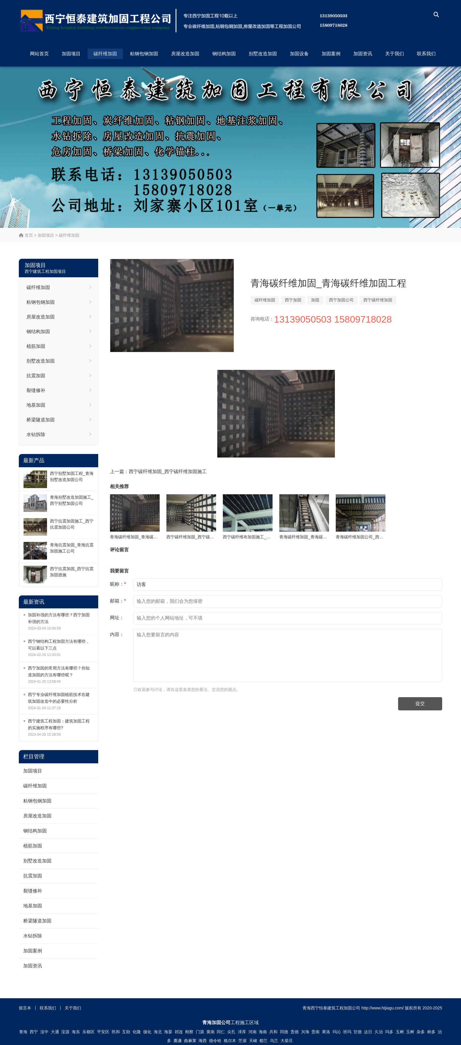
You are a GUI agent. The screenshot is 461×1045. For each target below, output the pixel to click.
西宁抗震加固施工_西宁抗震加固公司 (71, 524)
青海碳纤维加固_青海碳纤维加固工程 (144, 537)
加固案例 (331, 53)
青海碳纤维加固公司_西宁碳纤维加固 (370, 537)
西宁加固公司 (341, 300)
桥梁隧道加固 (40, 419)
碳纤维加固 (105, 53)
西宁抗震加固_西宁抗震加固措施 (71, 571)
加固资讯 (362, 53)
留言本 (25, 1008)
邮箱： (118, 600)
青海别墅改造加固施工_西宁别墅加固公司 (71, 500)
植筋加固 (35, 346)
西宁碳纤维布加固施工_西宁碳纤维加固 (259, 537)
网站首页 (39, 53)
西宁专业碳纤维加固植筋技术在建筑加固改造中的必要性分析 (59, 698)
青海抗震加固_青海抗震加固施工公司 (71, 547)
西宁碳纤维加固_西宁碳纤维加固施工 (168, 471)
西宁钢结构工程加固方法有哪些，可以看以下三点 (59, 644)
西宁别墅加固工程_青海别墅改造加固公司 (71, 476)
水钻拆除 (35, 434)
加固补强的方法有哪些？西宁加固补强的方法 (59, 618)
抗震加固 (35, 375)
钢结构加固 (224, 53)
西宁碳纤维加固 (377, 300)
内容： (117, 634)
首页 (26, 235)
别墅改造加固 (263, 53)
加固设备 (299, 53)
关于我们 (394, 53)
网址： (117, 617)
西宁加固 (293, 300)
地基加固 (35, 405)
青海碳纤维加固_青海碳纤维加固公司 (313, 537)
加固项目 (71, 53)
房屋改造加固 (185, 53)
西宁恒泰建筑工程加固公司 (213, 20)
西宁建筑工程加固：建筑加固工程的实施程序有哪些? (59, 724)
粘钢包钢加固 (144, 53)
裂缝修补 (35, 390)
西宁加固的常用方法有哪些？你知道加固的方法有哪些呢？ (59, 671)
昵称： (118, 584)
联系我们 (426, 53)
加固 (315, 300)
